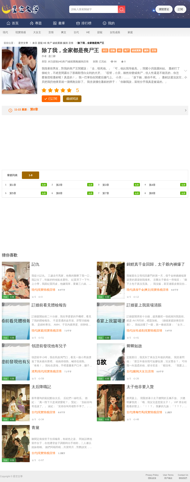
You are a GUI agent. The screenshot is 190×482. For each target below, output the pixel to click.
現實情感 (20, 32)
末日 (34, 43)
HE (88, 32)
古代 (76, 32)
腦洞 (65, 43)
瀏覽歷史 (164, 9)
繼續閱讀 (72, 98)
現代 (5, 32)
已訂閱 (52, 98)
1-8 (30, 178)
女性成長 (115, 32)
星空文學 (23, 43)
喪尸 (49, 43)
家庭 (130, 32)
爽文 (63, 32)
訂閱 (180, 9)
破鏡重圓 (57, 43)
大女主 (37, 32)
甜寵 (99, 32)
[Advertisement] (95, 147)
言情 (51, 32)
